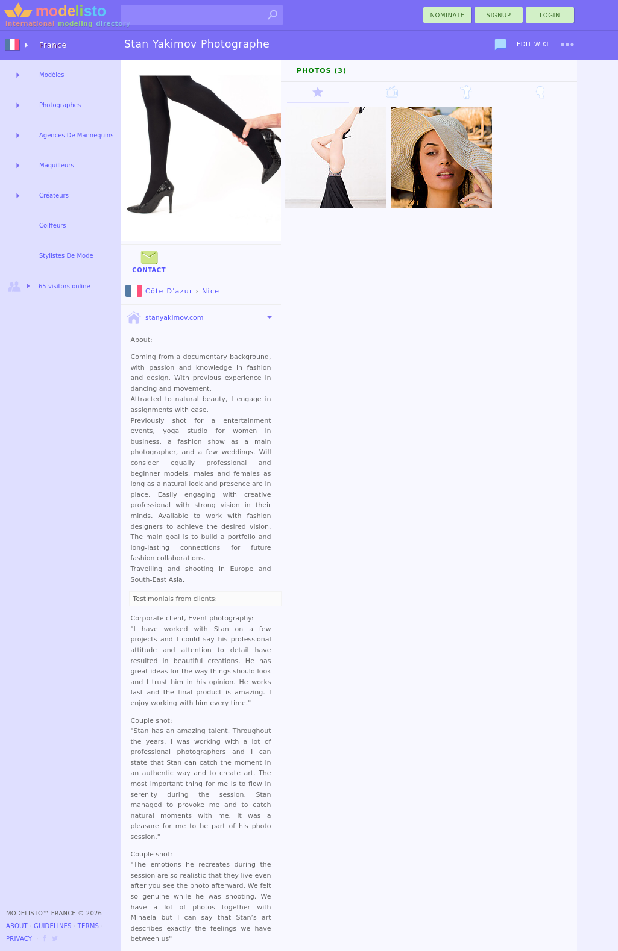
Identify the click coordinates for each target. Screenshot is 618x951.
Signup (499, 15)
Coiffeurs (52, 225)
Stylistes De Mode (66, 255)
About (17, 926)
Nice (210, 291)
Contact (149, 260)
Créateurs (54, 195)
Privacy (19, 938)
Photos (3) (322, 71)
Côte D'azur (159, 291)
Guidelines (53, 926)
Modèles (51, 75)
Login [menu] (550, 15)
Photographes (60, 105)
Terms (88, 926)
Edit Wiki (533, 44)
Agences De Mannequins (76, 135)
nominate (447, 15)
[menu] (567, 44)
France (53, 45)
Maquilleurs (56, 165)
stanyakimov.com (164, 318)
